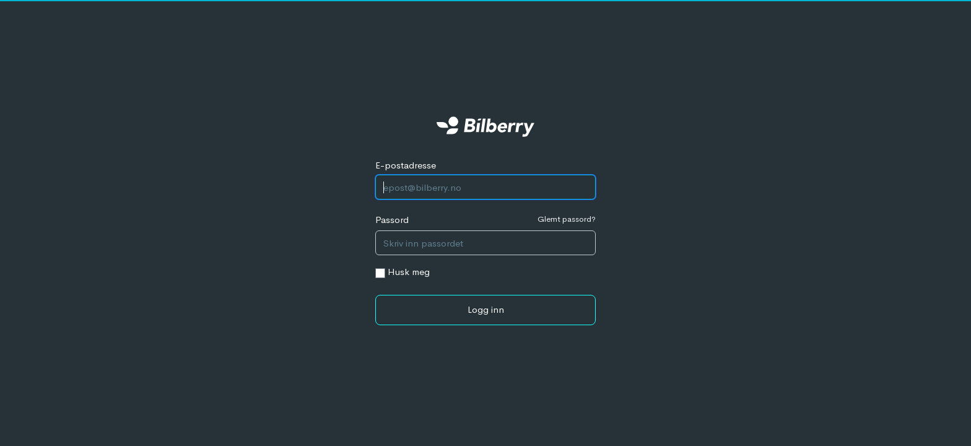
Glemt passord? (567, 219)
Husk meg (409, 272)
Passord (392, 219)
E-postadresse (405, 165)
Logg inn (486, 309)
